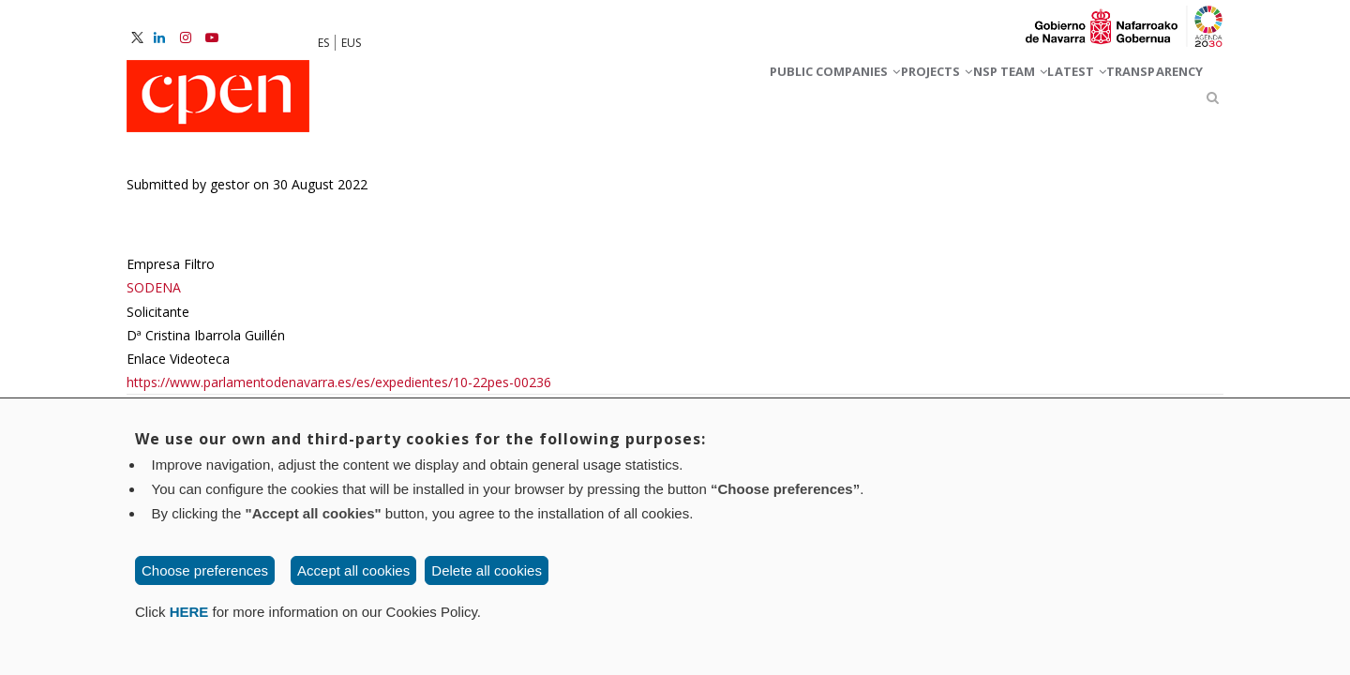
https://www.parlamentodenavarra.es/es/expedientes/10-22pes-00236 (339, 390)
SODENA (154, 297)
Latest (1022, 102)
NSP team (922, 102)
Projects (813, 102)
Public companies (671, 102)
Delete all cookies (486, 570)
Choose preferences (205, 570)
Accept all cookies (353, 570)
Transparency (1135, 102)
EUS (351, 43)
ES (323, 43)
